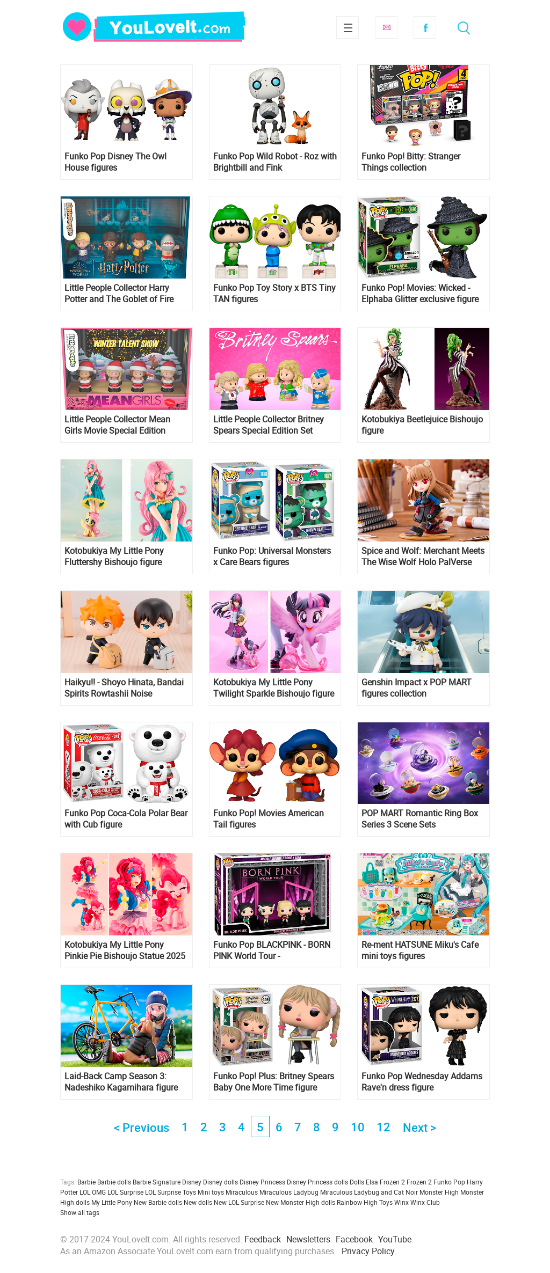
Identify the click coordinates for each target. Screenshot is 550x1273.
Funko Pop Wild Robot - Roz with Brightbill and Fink (275, 162)
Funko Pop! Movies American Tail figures (268, 819)
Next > (419, 1127)
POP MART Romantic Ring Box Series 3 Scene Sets (419, 819)
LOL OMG (92, 1192)
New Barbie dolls (158, 1202)
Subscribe (386, 27)
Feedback (262, 1239)
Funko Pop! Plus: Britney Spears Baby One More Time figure (273, 1082)
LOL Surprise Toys (170, 1192)
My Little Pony (111, 1202)
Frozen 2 (419, 1181)
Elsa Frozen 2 (385, 1181)
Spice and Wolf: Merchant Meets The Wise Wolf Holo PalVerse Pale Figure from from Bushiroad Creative (422, 556)
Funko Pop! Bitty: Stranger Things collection (410, 162)
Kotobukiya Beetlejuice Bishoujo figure (422, 425)
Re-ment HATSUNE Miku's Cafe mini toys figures (420, 950)
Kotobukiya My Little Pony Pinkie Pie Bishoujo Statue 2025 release (124, 950)
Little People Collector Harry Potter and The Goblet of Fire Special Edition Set (118, 293)
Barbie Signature (156, 1181)
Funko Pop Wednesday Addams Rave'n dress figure (421, 1082)
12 (383, 1127)
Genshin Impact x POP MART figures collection (416, 688)
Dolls (357, 1181)
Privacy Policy (368, 1251)
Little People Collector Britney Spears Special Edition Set (268, 425)
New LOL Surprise (239, 1202)
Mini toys (211, 1192)
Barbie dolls (114, 1181)
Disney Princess (262, 1181)
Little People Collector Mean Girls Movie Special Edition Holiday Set (117, 425)
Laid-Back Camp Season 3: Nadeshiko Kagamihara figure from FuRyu (121, 1082)
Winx (401, 1202)
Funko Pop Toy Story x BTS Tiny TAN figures (274, 293)
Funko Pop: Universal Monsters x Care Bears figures (272, 556)
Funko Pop (449, 1181)
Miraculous (242, 1192)
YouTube (394, 1239)
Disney (191, 1181)
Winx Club (425, 1202)
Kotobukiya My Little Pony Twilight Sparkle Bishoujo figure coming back (273, 688)
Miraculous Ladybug (289, 1192)
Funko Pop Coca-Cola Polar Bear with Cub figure (125, 819)
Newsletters (308, 1239)
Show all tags (79, 1212)
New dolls (198, 1202)
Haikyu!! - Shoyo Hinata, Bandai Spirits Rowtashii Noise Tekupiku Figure (124, 688)
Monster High (439, 1192)
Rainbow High (357, 1202)
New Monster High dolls (300, 1202)
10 (358, 1127)
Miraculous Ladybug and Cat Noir (369, 1192)
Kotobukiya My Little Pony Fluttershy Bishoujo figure (114, 556)
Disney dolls (220, 1181)
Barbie (86, 1181)
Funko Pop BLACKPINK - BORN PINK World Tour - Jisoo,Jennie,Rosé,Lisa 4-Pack (271, 950)
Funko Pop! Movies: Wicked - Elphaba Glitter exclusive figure (420, 293)
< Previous (141, 1127)
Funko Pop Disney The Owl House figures (115, 162)
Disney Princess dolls (317, 1181)
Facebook (425, 27)
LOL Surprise (125, 1192)
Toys (386, 1202)
